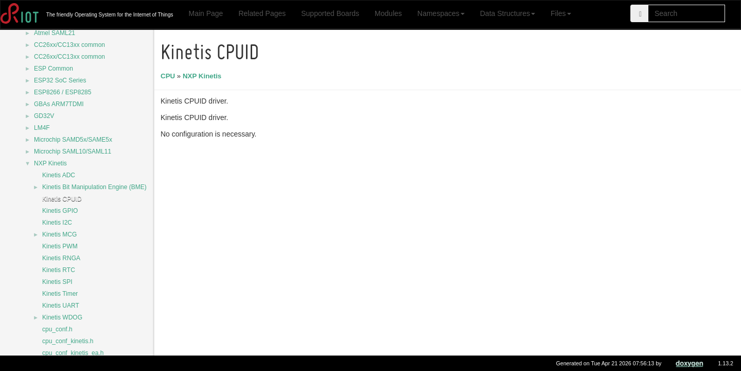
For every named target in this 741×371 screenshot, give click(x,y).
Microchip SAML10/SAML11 (72, 151)
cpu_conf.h (57, 329)
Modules (388, 13)
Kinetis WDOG (62, 317)
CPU (169, 76)
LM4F (42, 127)
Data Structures (507, 13)
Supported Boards (330, 13)
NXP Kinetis (50, 163)
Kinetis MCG (59, 234)
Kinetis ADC (58, 175)
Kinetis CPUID (62, 199)
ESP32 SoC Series (60, 80)
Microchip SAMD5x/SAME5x (73, 139)
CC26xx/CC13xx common (69, 44)
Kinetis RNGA (61, 258)
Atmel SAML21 (54, 33)
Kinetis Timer (60, 293)
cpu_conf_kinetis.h (67, 341)
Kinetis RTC (58, 270)
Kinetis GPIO (60, 210)
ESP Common (53, 68)
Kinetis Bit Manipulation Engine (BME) (94, 187)
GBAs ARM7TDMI (59, 104)
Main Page (205, 13)
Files (561, 13)
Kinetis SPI (57, 281)
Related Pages (262, 13)
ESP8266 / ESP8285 (62, 92)
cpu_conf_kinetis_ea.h (72, 353)
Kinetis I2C (57, 222)
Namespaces (441, 13)
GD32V (44, 116)
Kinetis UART (60, 305)
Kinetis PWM (60, 246)
